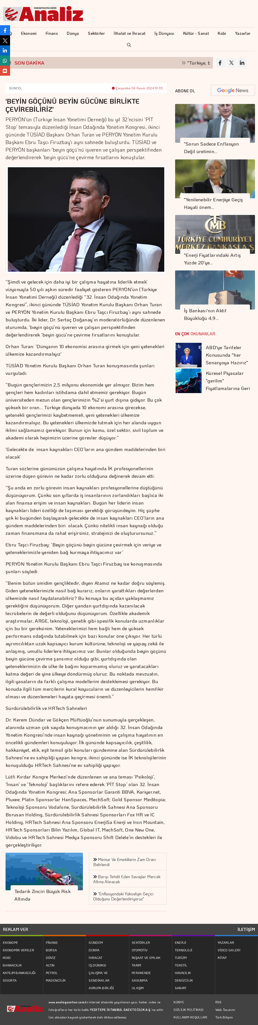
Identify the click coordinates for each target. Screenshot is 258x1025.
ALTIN (50, 965)
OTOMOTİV (139, 950)
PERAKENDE (141, 973)
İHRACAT (95, 957)
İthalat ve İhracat (129, 33)
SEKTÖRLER (141, 942)
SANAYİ (180, 988)
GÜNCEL (15, 88)
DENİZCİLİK (184, 980)
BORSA (51, 950)
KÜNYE (179, 1002)
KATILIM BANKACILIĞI (19, 973)
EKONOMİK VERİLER (18, 950)
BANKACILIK (12, 965)
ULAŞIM (138, 988)
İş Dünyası (164, 33)
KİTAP (222, 957)
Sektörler (96, 33)
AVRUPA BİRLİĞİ (101, 988)
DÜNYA (94, 950)
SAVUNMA (140, 980)
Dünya (73, 33)
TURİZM (181, 957)
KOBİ (7, 957)
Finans (52, 33)
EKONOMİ (10, 942)
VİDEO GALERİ (229, 950)
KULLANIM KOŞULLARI (190, 1017)
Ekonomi (29, 33)
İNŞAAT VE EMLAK (146, 957)
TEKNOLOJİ (183, 950)
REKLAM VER (15, 929)
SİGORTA (10, 980)
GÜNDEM (96, 942)
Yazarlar (242, 33)
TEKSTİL (181, 965)
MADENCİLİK (56, 980)
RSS (218, 1002)
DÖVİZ (51, 957)
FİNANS (52, 942)
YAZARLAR (226, 942)
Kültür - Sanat (196, 33)
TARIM (136, 965)
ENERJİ (180, 942)
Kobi (222, 33)
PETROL (52, 973)
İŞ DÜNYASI (97, 965)
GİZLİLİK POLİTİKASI (188, 1010)
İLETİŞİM (246, 929)
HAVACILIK (183, 973)
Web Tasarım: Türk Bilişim (225, 1013)
